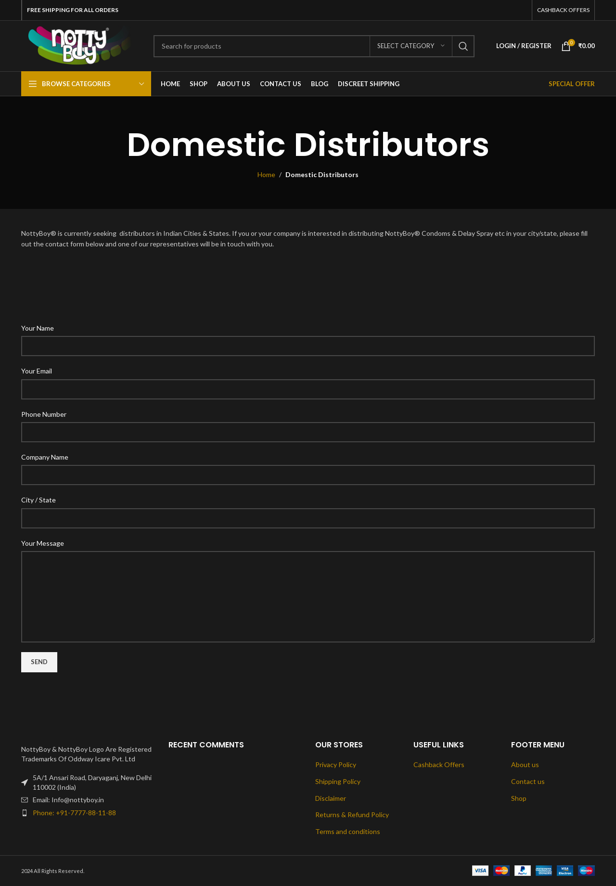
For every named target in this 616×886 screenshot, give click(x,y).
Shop (518, 798)
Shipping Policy (337, 781)
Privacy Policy (335, 764)
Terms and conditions (347, 831)
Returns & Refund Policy (352, 814)
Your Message (42, 543)
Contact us (528, 781)
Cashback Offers (438, 764)
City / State (38, 500)
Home (266, 174)
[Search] (314, 46)
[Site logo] (80, 45)
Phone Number (43, 414)
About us (525, 764)
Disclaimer (330, 798)
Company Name (44, 457)
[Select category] (411, 46)
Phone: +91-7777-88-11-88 (74, 813)
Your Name (37, 328)
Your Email (36, 371)
